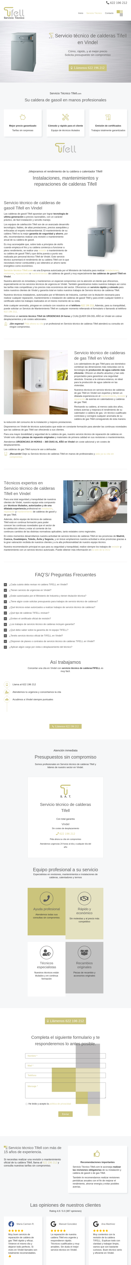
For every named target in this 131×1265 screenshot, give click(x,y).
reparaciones (22, 273)
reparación (79, 399)
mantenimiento (108, 396)
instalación (47, 508)
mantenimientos (39, 273)
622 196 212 (116, 2)
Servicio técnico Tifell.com (18, 270)
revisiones (9, 273)
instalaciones (112, 270)
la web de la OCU (101, 550)
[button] (65, 584)
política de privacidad (60, 1103)
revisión (42, 250)
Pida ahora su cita (34, 323)
